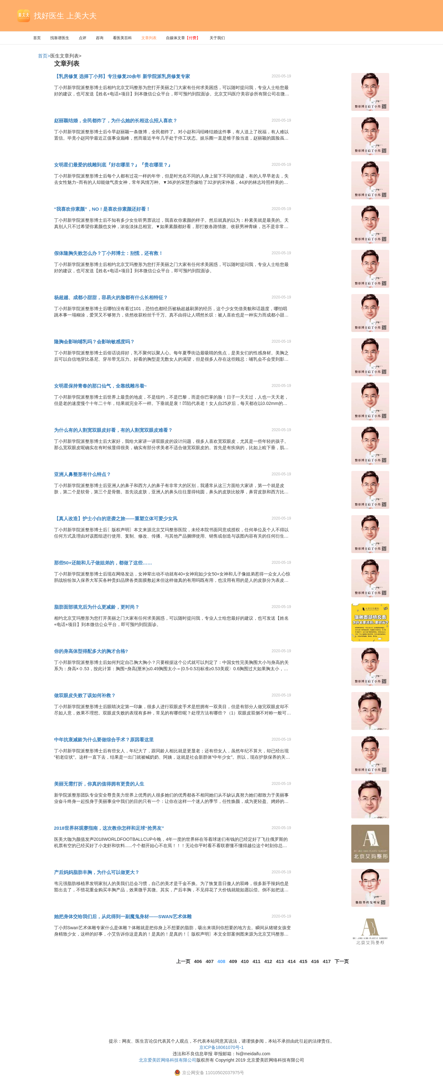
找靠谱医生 (59, 38)
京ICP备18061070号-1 (221, 1047)
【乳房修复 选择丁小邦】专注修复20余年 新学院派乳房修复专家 (122, 76)
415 (303, 961)
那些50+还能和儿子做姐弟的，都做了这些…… (103, 562)
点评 (82, 38)
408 (221, 961)
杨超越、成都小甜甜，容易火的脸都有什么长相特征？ (111, 297)
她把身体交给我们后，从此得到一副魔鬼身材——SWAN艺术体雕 (123, 916)
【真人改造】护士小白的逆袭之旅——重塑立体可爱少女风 (115, 518)
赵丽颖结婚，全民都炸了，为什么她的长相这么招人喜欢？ (115, 120)
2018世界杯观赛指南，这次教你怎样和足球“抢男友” (109, 828)
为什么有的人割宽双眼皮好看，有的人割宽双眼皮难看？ (113, 430)
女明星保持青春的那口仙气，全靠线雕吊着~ (100, 385)
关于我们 (217, 38)
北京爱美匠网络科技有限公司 (167, 1060)
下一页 (342, 961)
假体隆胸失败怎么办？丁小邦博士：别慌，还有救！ (108, 253)
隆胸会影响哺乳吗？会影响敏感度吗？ (94, 341)
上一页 (183, 961)
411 (257, 961)
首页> (44, 55)
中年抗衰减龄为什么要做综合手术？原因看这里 (104, 739)
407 (210, 961)
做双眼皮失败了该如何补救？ (85, 695)
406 (198, 961)
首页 (37, 38)
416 (315, 961)
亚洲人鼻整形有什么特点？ (82, 474)
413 (280, 961)
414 (292, 961)
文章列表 (149, 38)
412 (268, 961)
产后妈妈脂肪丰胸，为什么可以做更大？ (96, 872)
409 (233, 961)
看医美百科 (122, 38)
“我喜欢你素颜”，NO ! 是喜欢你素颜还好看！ (102, 209)
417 (327, 961)
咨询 (99, 38)
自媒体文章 (183, 38)
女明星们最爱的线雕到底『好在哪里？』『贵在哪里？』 (113, 164)
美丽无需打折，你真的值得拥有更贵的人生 (99, 783)
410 (245, 961)
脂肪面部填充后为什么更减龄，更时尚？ (96, 607)
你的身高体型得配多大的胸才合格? (91, 651)
